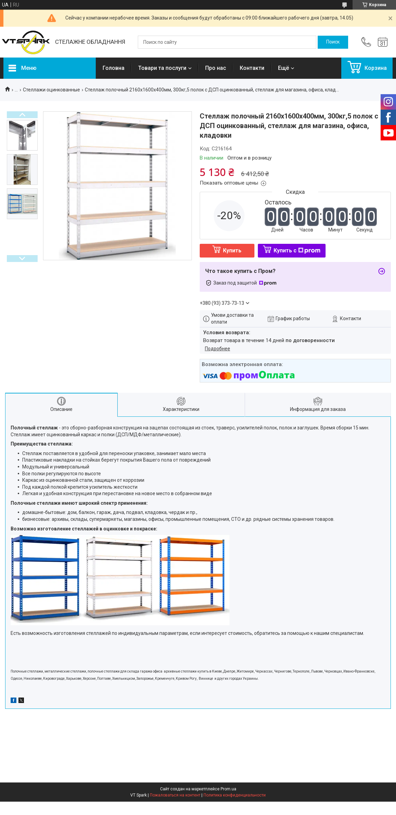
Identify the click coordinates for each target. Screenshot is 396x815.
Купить (232, 250)
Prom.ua (228, 789)
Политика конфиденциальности (234, 795)
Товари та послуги (162, 68)
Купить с (297, 250)
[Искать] (333, 42)
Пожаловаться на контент (175, 795)
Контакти (252, 68)
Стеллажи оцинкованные (51, 89)
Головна (113, 68)
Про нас (215, 68)
